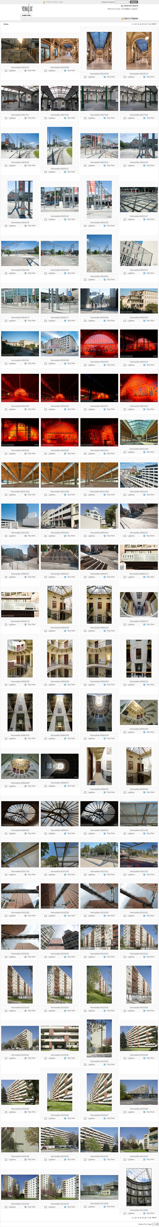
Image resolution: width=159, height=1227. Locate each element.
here (127, 9)
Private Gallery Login (54, 2)
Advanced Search (131, 6)
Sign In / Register (131, 18)
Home (6, 24)
